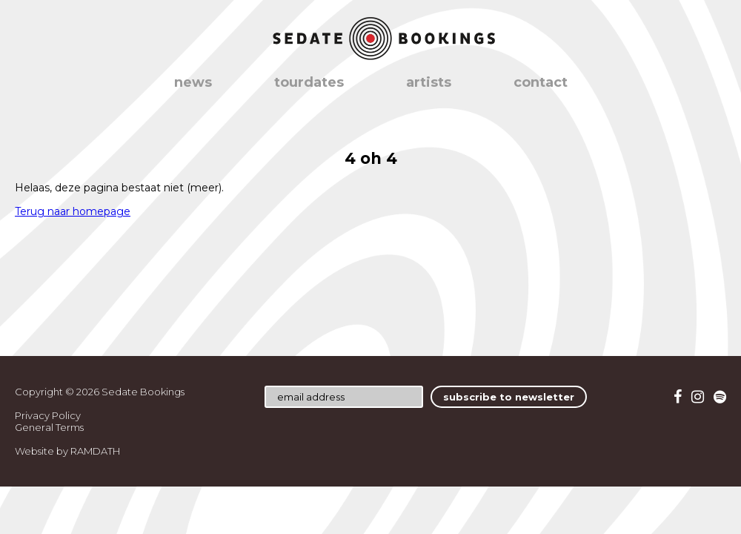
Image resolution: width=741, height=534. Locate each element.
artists (428, 82)
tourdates (309, 82)
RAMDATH (95, 451)
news (193, 82)
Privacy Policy (48, 415)
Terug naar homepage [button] (72, 211)
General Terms (49, 427)
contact (541, 82)
